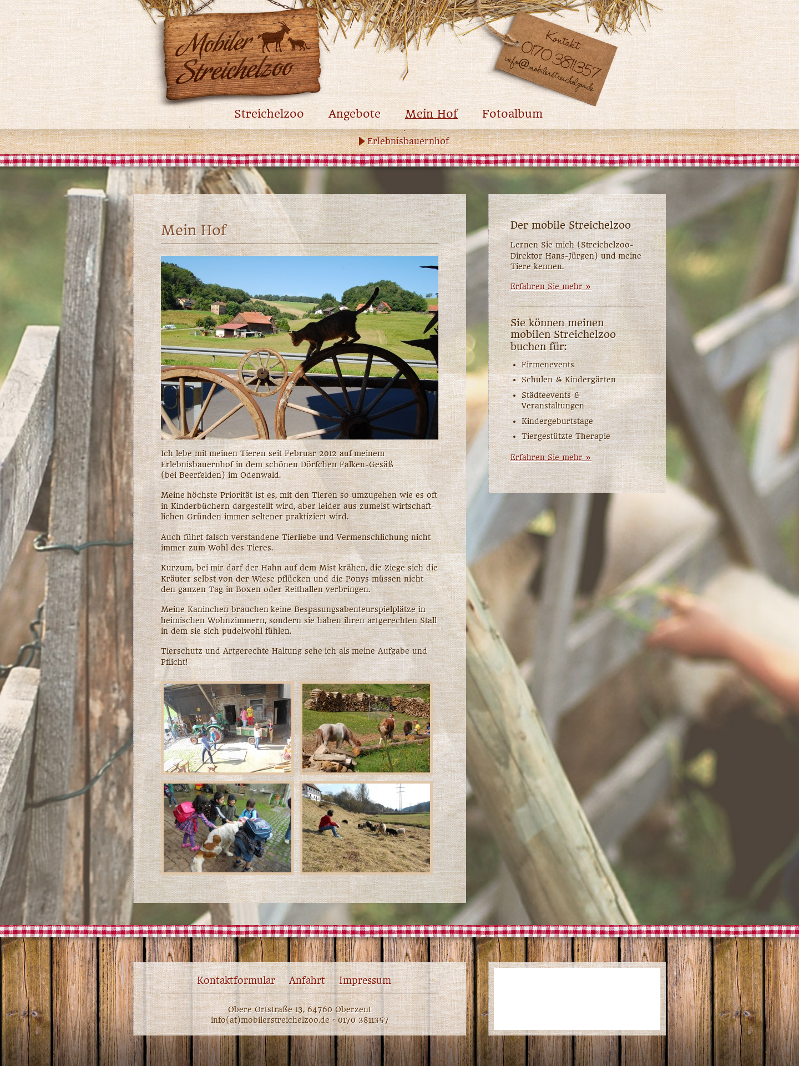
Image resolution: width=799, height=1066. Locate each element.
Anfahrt (307, 980)
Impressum (365, 980)
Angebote (354, 114)
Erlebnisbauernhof (408, 141)
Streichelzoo (269, 114)
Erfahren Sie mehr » (550, 286)
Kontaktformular (236, 980)
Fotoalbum (512, 114)
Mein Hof (431, 114)
